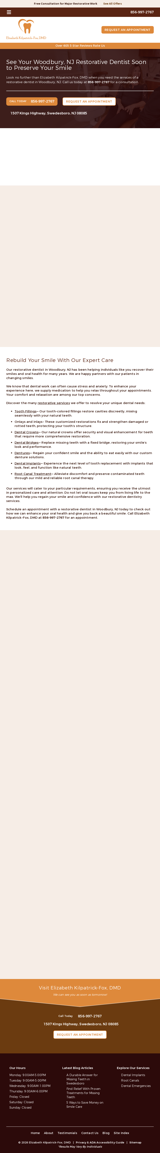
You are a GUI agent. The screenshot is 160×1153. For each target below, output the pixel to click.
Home (35, 1133)
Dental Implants (133, 1075)
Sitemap (135, 1142)
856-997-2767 (98, 82)
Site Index (121, 1133)
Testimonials (67, 1133)
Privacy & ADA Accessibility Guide (100, 1142)
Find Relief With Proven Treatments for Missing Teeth (83, 1093)
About (48, 1133)
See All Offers (112, 3)
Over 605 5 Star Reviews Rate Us (80, 46)
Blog (106, 1133)
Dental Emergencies (136, 1086)
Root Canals (130, 1081)
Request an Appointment (128, 30)
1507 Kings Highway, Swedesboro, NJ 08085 (48, 113)
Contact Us (90, 1133)
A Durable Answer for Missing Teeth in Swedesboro (82, 1079)
